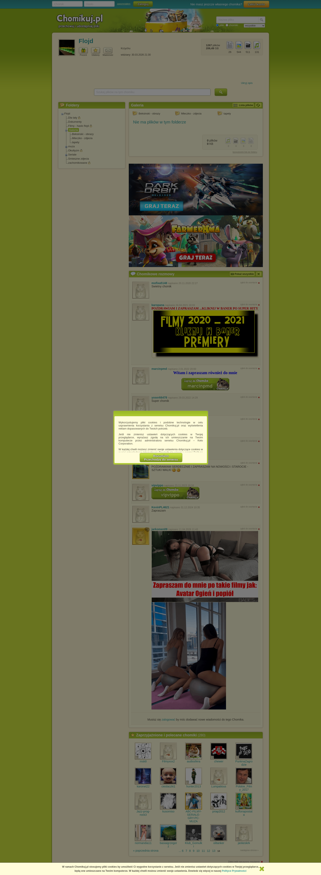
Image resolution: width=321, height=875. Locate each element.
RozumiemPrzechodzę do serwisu (161, 457)
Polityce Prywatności (234, 870)
